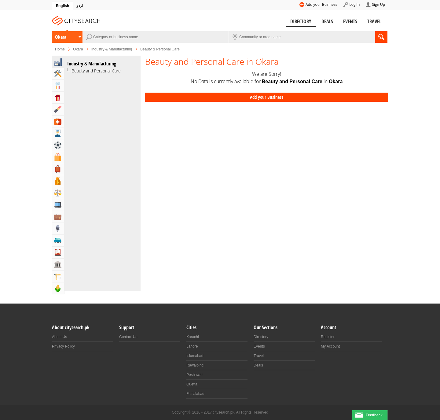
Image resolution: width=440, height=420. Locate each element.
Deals (327, 21)
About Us (59, 337)
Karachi (192, 337)
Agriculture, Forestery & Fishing (58, 288)
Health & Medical (58, 121)
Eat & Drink (58, 85)
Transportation (58, 252)
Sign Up (378, 4)
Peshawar (194, 375)
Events (350, 21)
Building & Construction (58, 276)
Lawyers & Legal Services (58, 193)
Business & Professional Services (58, 217)
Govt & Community (58, 264)
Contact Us (128, 337)
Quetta (191, 384)
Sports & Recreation (58, 145)
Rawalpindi (195, 365)
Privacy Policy (63, 346)
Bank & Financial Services (58, 181)
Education (58, 133)
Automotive (58, 240)
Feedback (374, 415)
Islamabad (194, 356)
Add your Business (321, 4)
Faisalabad (195, 394)
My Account (330, 346)
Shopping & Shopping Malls (58, 157)
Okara (60, 37)
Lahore (192, 346)
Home (60, 49)
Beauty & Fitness (58, 109)
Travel (374, 21)
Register (328, 337)
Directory (300, 21)
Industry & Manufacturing (111, 49)
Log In (354, 4)
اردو (80, 5)
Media (58, 228)
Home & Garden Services (58, 73)
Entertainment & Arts (58, 97)
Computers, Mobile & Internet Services (58, 205)
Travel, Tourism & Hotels (58, 169)
